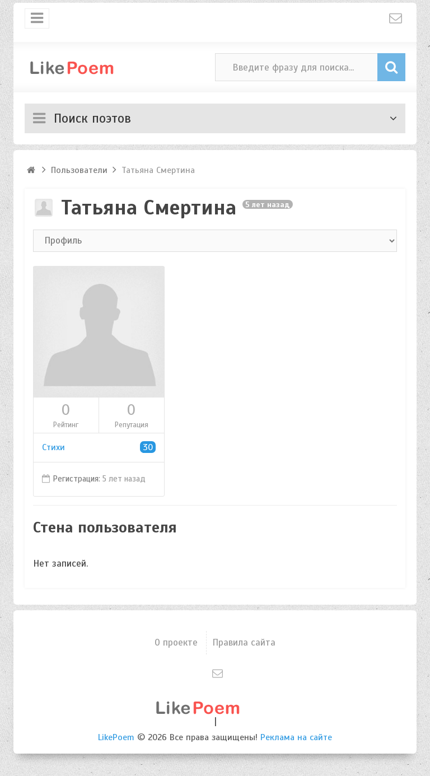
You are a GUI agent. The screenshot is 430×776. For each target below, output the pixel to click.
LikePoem (116, 737)
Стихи (99, 447)
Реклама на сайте (296, 737)
